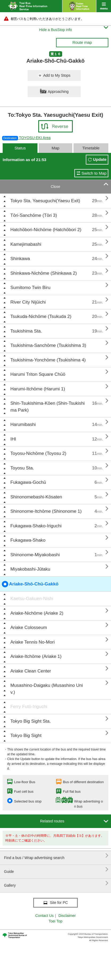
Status (20, 148)
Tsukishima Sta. (26, 331)
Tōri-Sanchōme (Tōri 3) (33, 215)
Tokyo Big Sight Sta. (30, 721)
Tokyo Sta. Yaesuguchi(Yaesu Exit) (45, 200)
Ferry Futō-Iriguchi (28, 706)
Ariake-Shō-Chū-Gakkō (30, 584)
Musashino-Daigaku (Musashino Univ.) (46, 689)
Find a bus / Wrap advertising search (56, 855)
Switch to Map (94, 173)
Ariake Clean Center (30, 671)
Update (99, 159)
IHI (13, 439)
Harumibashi (23, 424)
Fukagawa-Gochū (28, 482)
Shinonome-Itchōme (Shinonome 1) (46, 511)
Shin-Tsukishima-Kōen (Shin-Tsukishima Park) (47, 407)
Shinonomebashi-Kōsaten (36, 496)
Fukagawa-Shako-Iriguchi (36, 525)
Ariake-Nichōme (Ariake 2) (36, 613)
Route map (82, 42)
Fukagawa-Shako (27, 540)
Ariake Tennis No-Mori (32, 642)
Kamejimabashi (25, 244)
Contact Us (44, 915)
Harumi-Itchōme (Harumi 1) (37, 388)
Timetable (91, 148)
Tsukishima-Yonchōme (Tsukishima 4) (48, 360)
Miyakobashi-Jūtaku (30, 569)
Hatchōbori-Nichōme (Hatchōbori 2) (45, 229)
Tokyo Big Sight (25, 735)
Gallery (56, 883)
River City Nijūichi (28, 302)
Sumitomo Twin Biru (30, 287)
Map (55, 148)
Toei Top (55, 921)
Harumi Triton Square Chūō (37, 374)
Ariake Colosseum (28, 627)
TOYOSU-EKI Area (26, 138)
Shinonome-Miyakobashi (35, 554)
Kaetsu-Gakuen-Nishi (31, 598)
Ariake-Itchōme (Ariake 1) (36, 656)
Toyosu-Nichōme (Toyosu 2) (38, 453)
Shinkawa (20, 258)
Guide (56, 869)
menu (103, 6)
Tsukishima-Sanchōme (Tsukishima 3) (48, 345)
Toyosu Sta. (22, 468)
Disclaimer (67, 915)
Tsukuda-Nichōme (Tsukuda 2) (40, 316)
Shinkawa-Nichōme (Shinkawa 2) (43, 273)
